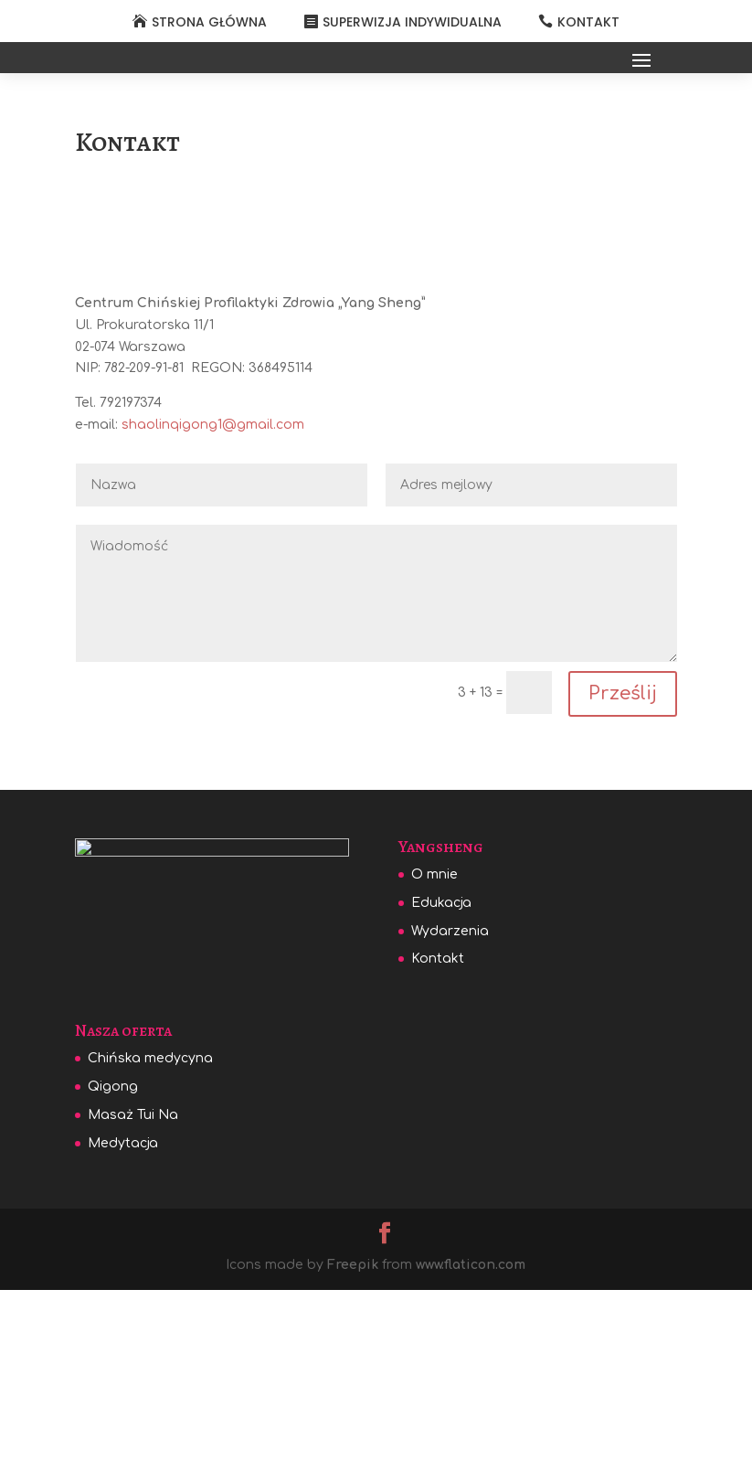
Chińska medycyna (150, 1235)
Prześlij (622, 863)
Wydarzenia (450, 1101)
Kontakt (437, 1128)
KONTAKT (588, 22)
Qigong (113, 1263)
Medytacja (123, 1320)
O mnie (434, 1044)
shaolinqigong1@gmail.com (213, 595)
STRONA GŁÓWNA (209, 22)
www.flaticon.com (470, 1441)
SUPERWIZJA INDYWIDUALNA (412, 22)
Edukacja (441, 1073)
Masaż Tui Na (133, 1291)
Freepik (352, 1441)
